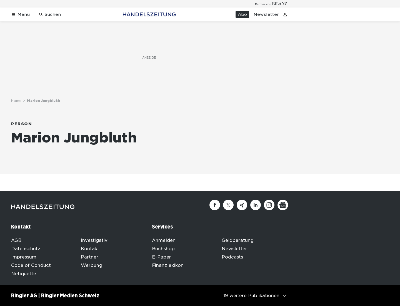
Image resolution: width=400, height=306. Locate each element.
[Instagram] (269, 205)
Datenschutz (26, 248)
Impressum (23, 257)
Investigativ (94, 240)
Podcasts (232, 257)
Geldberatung (238, 240)
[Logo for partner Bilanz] (271, 3)
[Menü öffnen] (20, 14)
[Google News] (283, 205)
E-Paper (161, 257)
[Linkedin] (255, 205)
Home (16, 101)
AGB (16, 240)
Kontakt (90, 248)
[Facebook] (214, 205)
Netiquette (23, 273)
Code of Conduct (31, 265)
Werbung (91, 265)
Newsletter (266, 14)
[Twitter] (228, 205)
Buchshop (163, 248)
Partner (89, 257)
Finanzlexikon (168, 265)
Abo (242, 14)
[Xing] (242, 205)
